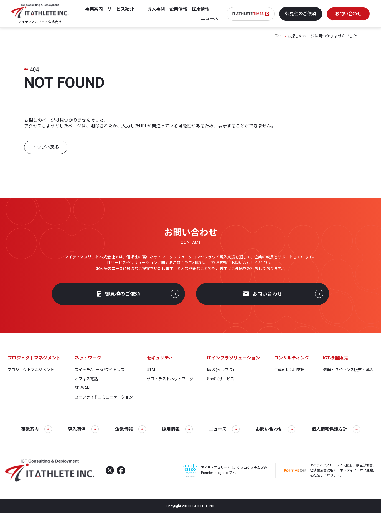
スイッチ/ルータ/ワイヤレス (100, 369)
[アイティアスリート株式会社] (40, 13)
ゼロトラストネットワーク (170, 379)
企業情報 (130, 429)
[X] (110, 470)
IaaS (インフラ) (220, 369)
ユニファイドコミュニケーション (104, 397)
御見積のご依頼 (118, 294)
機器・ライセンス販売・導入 (348, 369)
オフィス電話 (86, 379)
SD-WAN (82, 388)
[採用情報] (205, 9)
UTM (151, 369)
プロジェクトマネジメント (30, 369)
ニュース (224, 429)
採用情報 (177, 429)
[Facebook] (121, 470)
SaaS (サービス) (221, 379)
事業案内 (36, 429)
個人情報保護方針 (336, 429)
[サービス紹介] (125, 9)
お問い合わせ (262, 294)
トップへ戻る (45, 147)
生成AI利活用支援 (289, 369)
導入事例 (83, 429)
